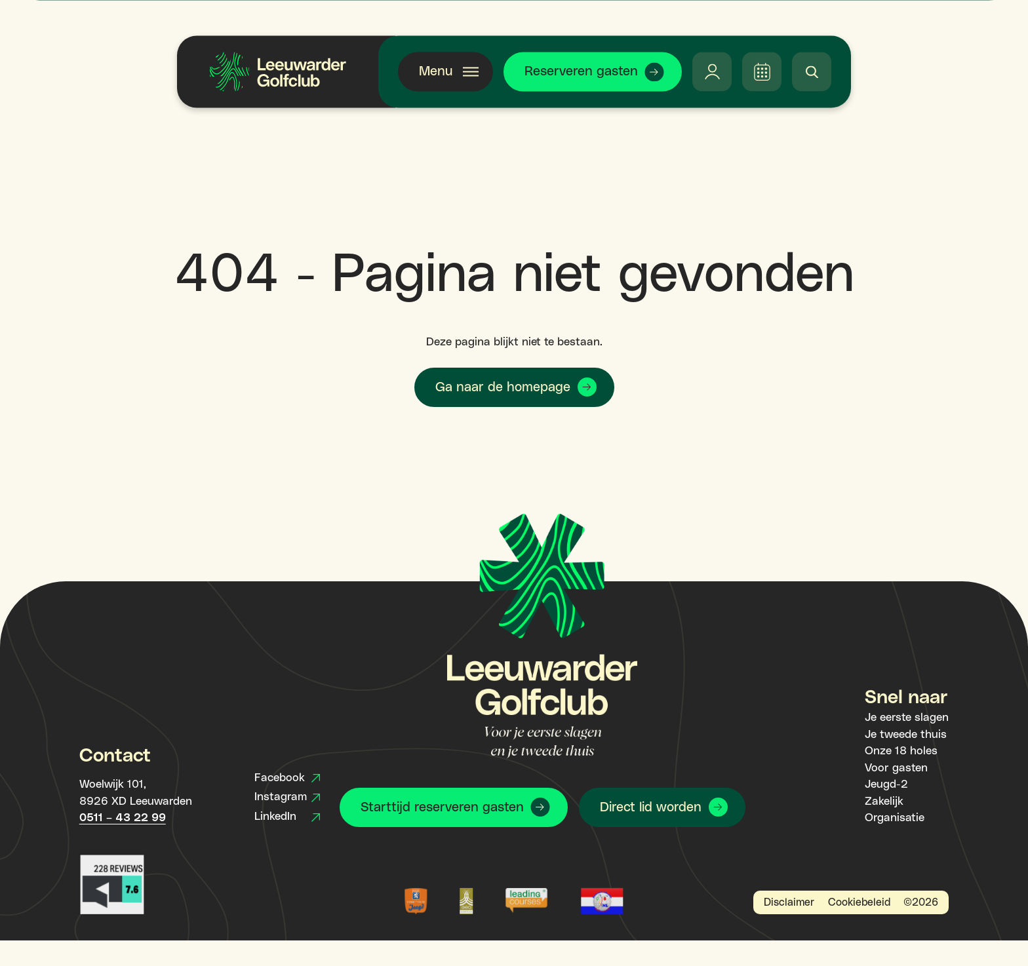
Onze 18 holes (901, 751)
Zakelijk (884, 801)
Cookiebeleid (859, 902)
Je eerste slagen (907, 718)
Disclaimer (789, 902)
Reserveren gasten (581, 71)
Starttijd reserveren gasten (442, 807)
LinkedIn (287, 816)
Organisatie (894, 818)
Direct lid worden (651, 807)
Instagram (287, 797)
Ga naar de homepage (502, 387)
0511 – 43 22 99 (122, 818)
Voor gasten (896, 768)
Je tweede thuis (906, 735)
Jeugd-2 (886, 784)
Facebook (287, 778)
